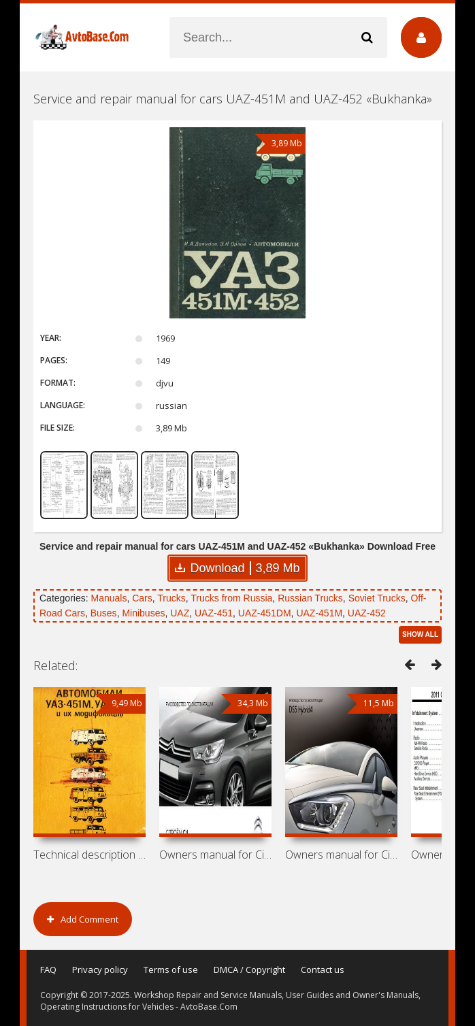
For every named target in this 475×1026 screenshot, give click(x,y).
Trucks (171, 598)
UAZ (179, 613)
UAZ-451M (319, 613)
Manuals (109, 598)
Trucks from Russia (231, 598)
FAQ (48, 969)
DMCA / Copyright (249, 969)
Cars (142, 598)
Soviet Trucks (377, 598)
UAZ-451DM (264, 613)
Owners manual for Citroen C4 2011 (215, 854)
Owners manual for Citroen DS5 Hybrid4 (341, 854)
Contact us (322, 969)
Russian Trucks (310, 598)
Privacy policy (100, 969)
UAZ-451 (214, 613)
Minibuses (143, 613)
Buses (104, 613)
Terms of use (171, 969)
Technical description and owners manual (89, 854)
